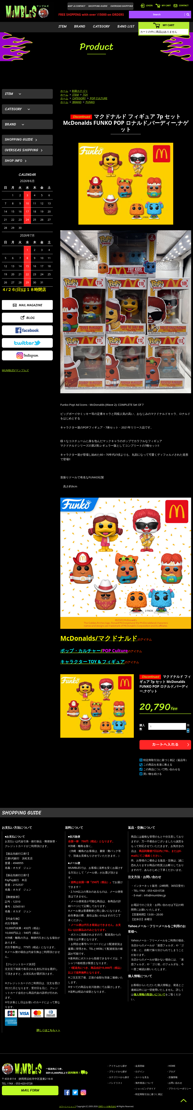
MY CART (163, 5)
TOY (85, 94)
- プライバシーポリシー (179, 1088)
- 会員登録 (139, 1065)
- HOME (171, 1065)
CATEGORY (101, 26)
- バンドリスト (115, 1082)
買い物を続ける (152, 774)
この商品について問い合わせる (161, 769)
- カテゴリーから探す (118, 1077)
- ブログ (171, 1071)
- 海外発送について (143, 1082)
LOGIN (147, 5)
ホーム (64, 91)
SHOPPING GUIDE (97, 6)
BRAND (79, 26)
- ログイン (139, 1071)
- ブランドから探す (117, 1071)
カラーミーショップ (67, 1106)
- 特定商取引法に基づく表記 (148, 1094)
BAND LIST (126, 26)
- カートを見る (141, 1077)
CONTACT (181, 5)
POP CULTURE (98, 98)
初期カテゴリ (80, 91)
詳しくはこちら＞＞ (48, 1030)
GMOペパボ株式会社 (107, 1106)
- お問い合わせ (174, 1082)
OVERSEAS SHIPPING (121, 6)
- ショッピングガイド (145, 1088)
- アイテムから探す (117, 1065)
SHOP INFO (13, 161)
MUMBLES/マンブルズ (15, 370)
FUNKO (90, 102)
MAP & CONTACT (76, 6)
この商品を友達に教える (157, 764)
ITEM (62, 26)
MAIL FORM (30, 1090)
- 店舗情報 (172, 1077)
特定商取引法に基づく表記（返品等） (165, 760)
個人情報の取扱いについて (149, 994)
